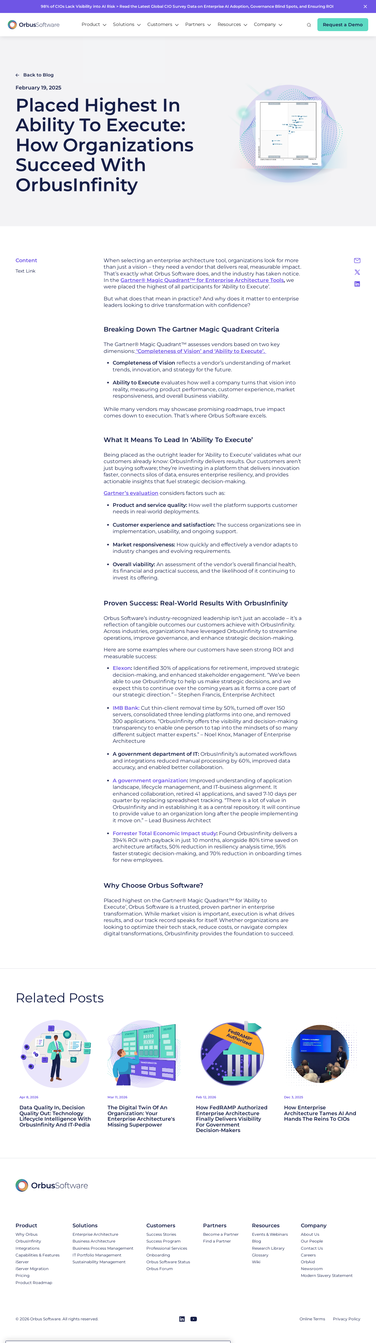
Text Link (25, 271)
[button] (94, 24)
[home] (34, 24)
